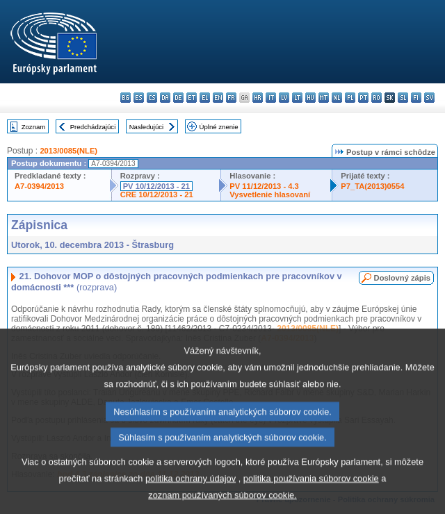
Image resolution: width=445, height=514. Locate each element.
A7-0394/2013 (39, 186)
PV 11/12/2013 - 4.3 (264, 186)
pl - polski (350, 97)
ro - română (376, 97)
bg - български (125, 97)
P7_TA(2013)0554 (372, 186)
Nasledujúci (146, 127)
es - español (139, 97)
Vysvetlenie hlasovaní (269, 194)
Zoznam (34, 127)
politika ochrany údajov (190, 499)
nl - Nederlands (337, 97)
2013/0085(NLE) (68, 151)
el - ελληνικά (205, 97)
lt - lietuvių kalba (297, 97)
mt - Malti (323, 97)
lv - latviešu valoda (284, 97)
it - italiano (271, 97)
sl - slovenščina (403, 97)
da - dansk (165, 97)
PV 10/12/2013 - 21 (156, 186)
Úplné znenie (219, 127)
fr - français (231, 97)
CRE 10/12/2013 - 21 (156, 194)
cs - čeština (152, 97)
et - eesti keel (191, 97)
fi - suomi (416, 97)
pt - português (363, 97)
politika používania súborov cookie (311, 499)
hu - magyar (310, 97)
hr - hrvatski (257, 97)
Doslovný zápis (402, 278)
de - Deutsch (178, 97)
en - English (218, 97)
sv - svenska (429, 97)
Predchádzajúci (93, 127)
